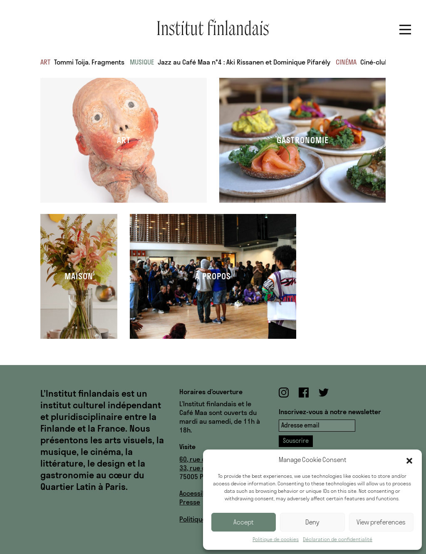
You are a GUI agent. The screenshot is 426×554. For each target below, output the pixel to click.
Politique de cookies (276, 539)
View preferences (381, 522)
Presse (189, 502)
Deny (312, 522)
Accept (243, 522)
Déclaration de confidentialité (337, 539)
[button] (409, 460)
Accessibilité (198, 493)
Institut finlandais (213, 27)
